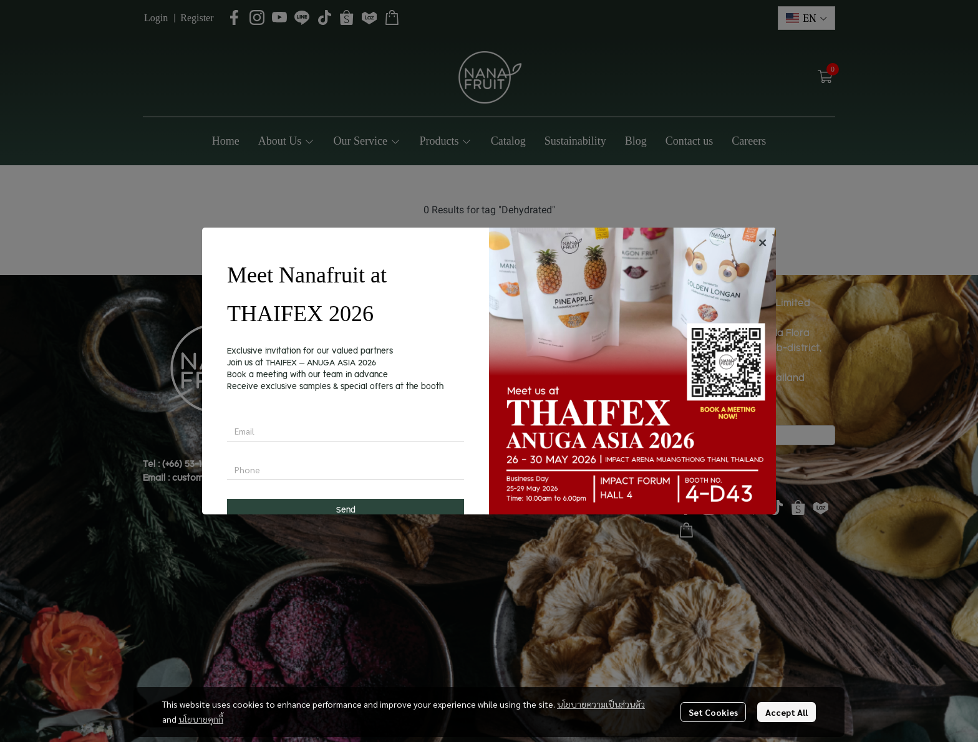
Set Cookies (713, 712)
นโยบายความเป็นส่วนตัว (601, 704)
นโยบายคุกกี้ (200, 719)
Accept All (786, 712)
